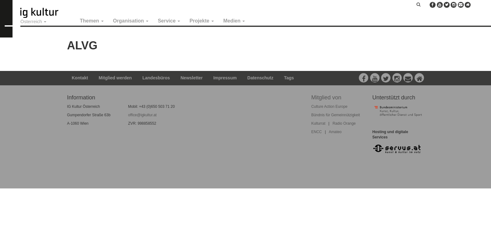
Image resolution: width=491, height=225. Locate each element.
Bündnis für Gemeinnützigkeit (335, 115)
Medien (234, 20)
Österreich (33, 21)
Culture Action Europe (329, 106)
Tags (289, 77)
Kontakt (80, 77)
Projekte (201, 20)
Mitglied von (326, 97)
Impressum (225, 77)
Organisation (130, 20)
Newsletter (192, 77)
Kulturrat (318, 123)
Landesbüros (156, 77)
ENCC (316, 132)
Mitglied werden (115, 77)
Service (169, 20)
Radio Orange (344, 123)
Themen (92, 20)
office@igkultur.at (142, 115)
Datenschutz (260, 77)
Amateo (335, 132)
